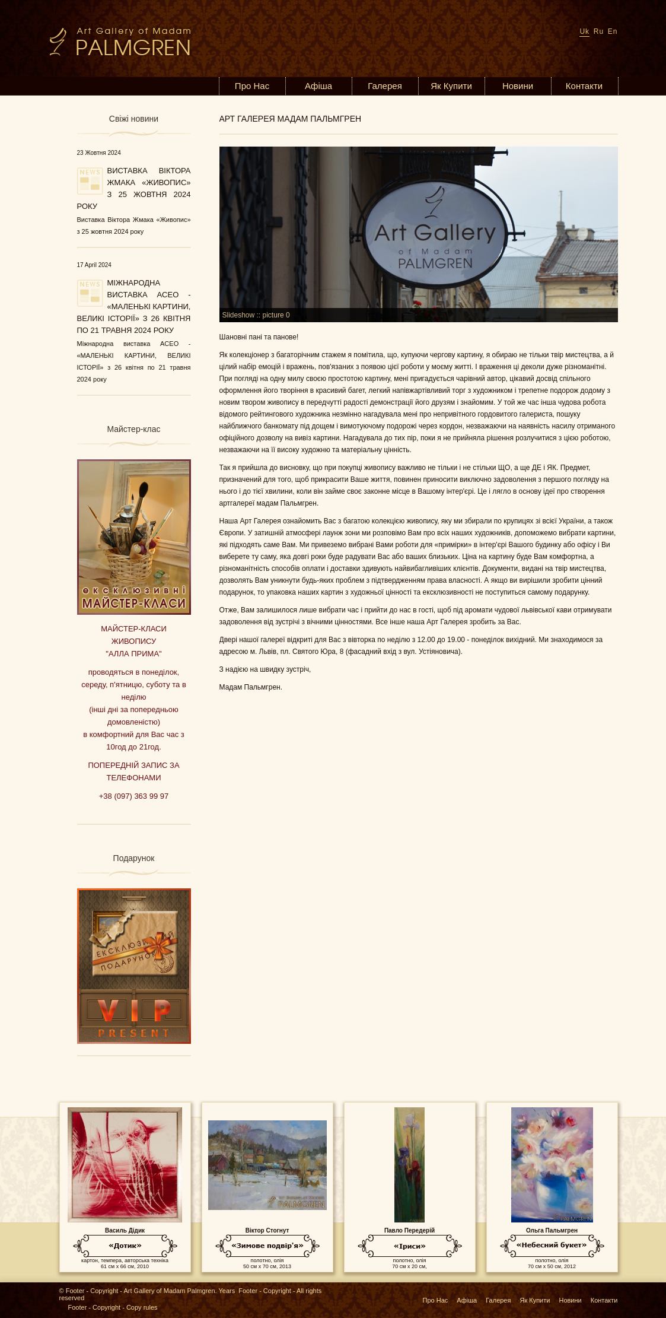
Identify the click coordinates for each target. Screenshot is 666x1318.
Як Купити (451, 86)
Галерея (385, 86)
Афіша (318, 86)
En (613, 31)
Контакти (584, 86)
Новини (517, 86)
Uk (584, 31)
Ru (599, 31)
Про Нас (252, 86)
